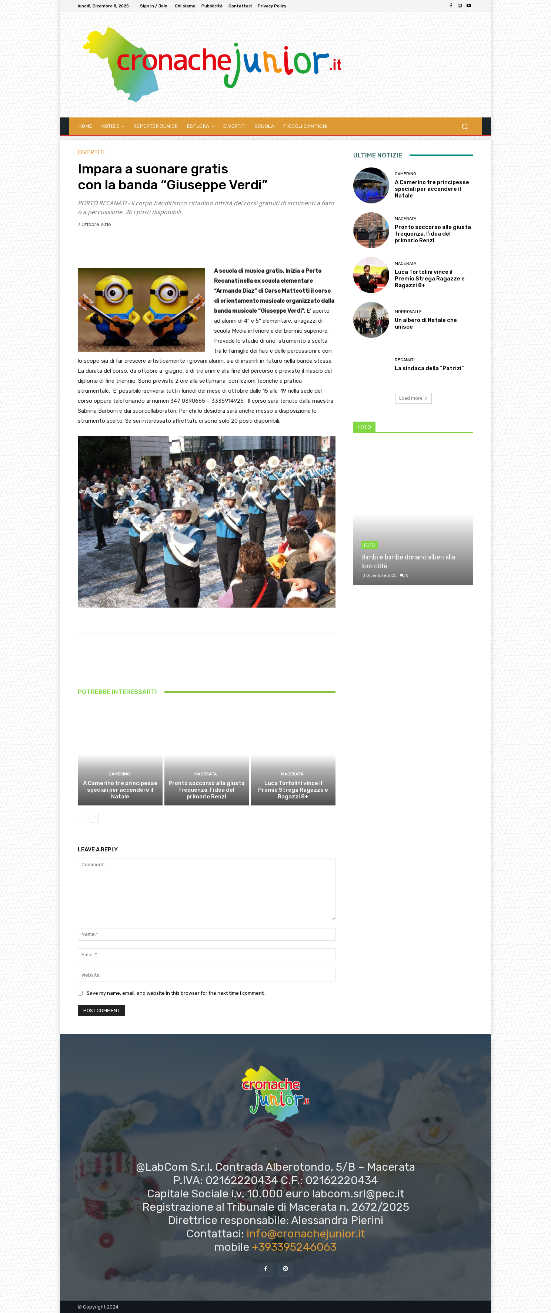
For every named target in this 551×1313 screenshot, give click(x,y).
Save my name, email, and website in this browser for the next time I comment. (176, 993)
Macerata (205, 774)
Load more (413, 398)
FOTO (369, 545)
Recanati (405, 360)
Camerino (119, 774)
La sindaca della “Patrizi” (429, 368)
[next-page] (94, 817)
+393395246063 (294, 1247)
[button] (464, 126)
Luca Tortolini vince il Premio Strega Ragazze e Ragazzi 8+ (293, 790)
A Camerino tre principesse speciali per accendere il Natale (120, 790)
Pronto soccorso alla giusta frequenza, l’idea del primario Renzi (206, 790)
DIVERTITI (91, 152)
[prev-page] (82, 817)
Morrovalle (408, 312)
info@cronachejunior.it (306, 1233)
